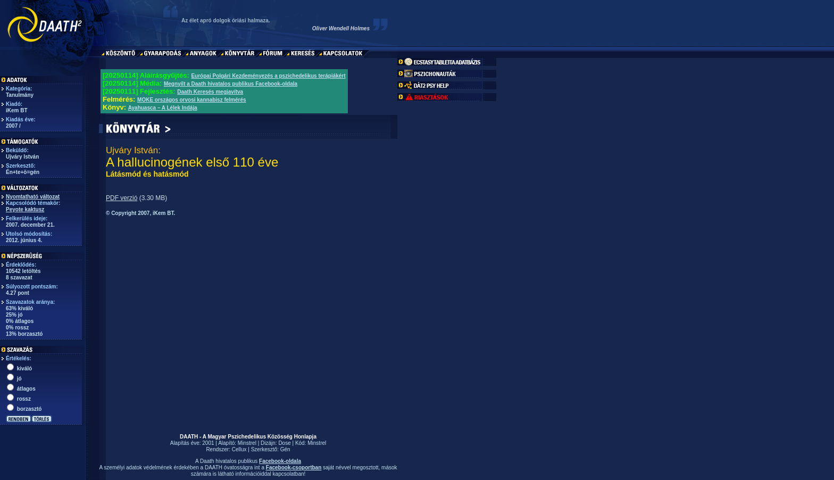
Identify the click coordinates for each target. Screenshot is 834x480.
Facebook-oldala (280, 461)
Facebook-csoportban (293, 467)
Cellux (239, 449)
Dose (284, 443)
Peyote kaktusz (25, 209)
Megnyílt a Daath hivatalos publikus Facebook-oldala (230, 84)
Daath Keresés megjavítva (210, 92)
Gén (285, 449)
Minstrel (247, 443)
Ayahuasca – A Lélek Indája (162, 108)
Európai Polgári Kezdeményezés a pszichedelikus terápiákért (268, 76)
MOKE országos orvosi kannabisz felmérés (191, 100)
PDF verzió (121, 198)
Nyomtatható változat (33, 197)
